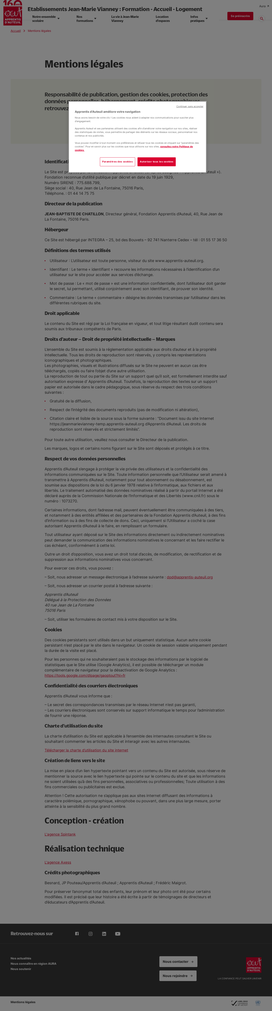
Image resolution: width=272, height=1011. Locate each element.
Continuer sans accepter (189, 106)
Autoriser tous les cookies (156, 161)
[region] (137, 137)
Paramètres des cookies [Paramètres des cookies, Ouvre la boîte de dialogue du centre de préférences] (117, 161)
